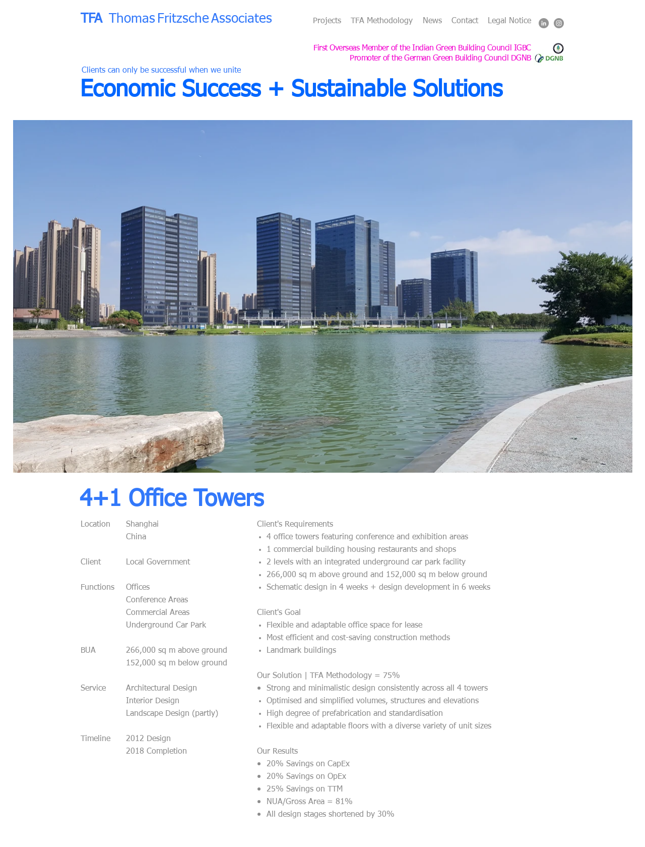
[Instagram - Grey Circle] (559, 23)
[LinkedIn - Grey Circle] (544, 23)
